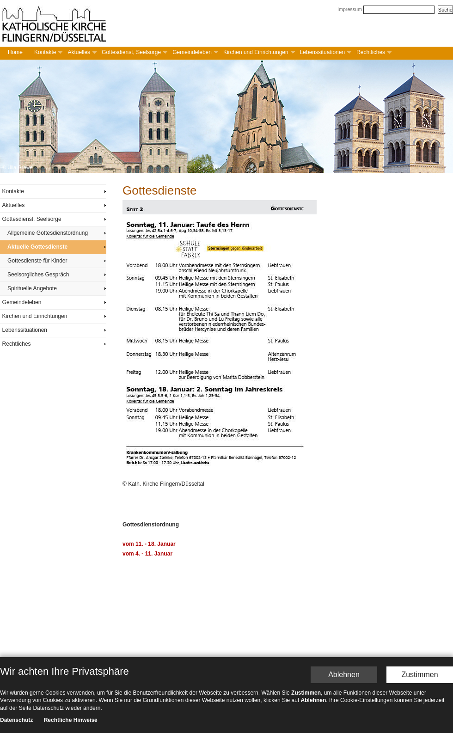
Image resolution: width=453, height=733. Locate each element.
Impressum (349, 9)
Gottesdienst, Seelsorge (133, 52)
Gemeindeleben (194, 52)
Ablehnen (344, 674)
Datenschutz (16, 720)
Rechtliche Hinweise (71, 720)
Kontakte (47, 52)
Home (15, 52)
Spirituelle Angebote (32, 288)
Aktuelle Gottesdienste (37, 247)
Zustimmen (419, 674)
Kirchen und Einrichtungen (258, 52)
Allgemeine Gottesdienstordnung (47, 233)
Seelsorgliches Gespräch (38, 274)
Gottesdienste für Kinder (37, 260)
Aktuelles (81, 52)
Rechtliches (373, 52)
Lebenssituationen (324, 52)
